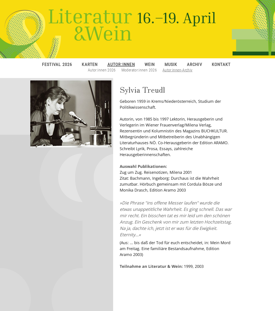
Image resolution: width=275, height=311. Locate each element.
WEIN (150, 64)
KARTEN (90, 64)
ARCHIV (194, 64)
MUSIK (171, 64)
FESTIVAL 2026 (57, 64)
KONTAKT (221, 64)
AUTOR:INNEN (121, 64)
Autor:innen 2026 (102, 70)
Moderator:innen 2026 (139, 70)
